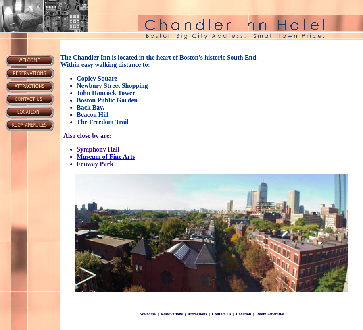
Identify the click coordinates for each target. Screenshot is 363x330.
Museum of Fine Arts (106, 156)
